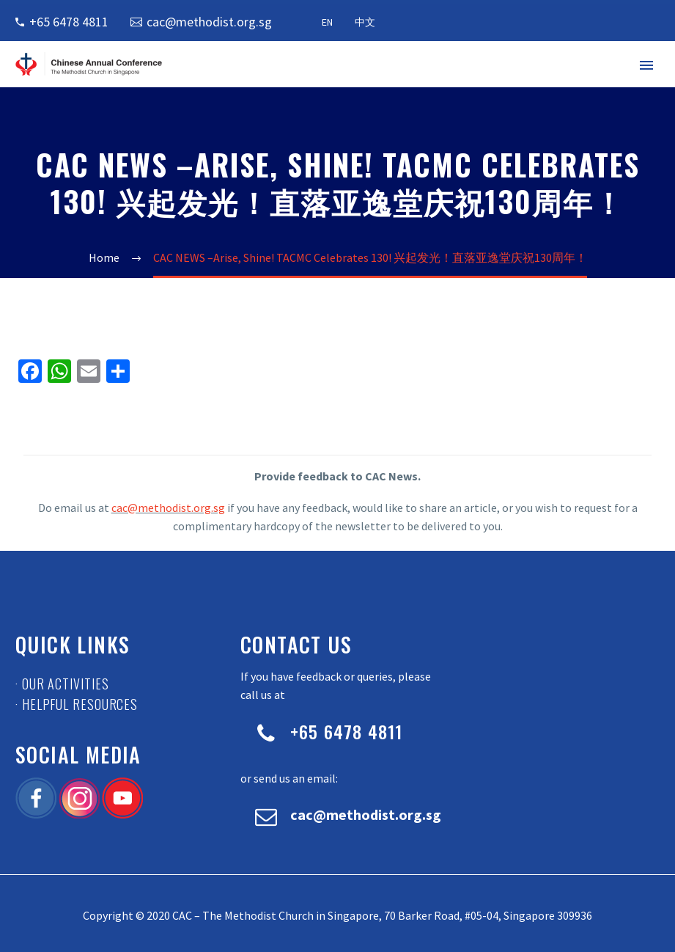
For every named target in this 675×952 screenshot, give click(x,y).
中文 (365, 22)
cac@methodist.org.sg (209, 21)
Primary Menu (646, 65)
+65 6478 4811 (68, 21)
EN (327, 22)
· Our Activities (61, 683)
